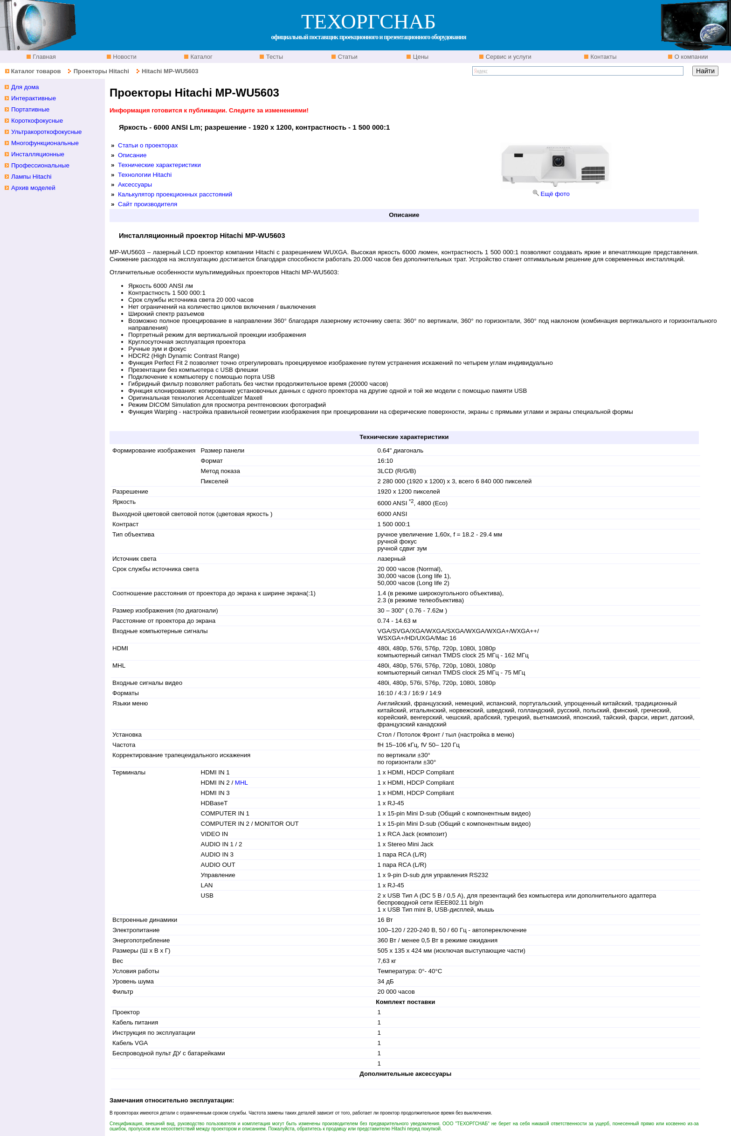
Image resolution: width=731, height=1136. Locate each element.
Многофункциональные (45, 142)
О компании (690, 56)
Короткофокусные (37, 120)
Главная (43, 56)
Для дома (25, 87)
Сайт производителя (147, 204)
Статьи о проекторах (148, 145)
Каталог (201, 56)
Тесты (273, 56)
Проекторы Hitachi (101, 71)
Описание (132, 155)
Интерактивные (33, 98)
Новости (124, 56)
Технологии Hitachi (145, 174)
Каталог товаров (36, 71)
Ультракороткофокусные (46, 131)
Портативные (30, 109)
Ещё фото (554, 193)
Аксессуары (135, 184)
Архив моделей (33, 187)
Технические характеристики (159, 164)
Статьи (347, 56)
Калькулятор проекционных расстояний (175, 194)
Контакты (603, 56)
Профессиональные (40, 165)
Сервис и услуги (507, 56)
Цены (419, 56)
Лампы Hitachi (31, 176)
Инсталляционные (37, 154)
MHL (241, 782)
